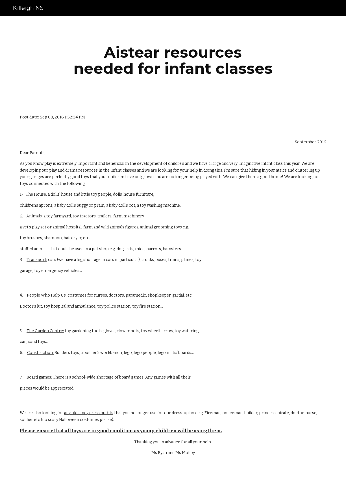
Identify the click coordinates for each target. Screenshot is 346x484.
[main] (173, 60)
